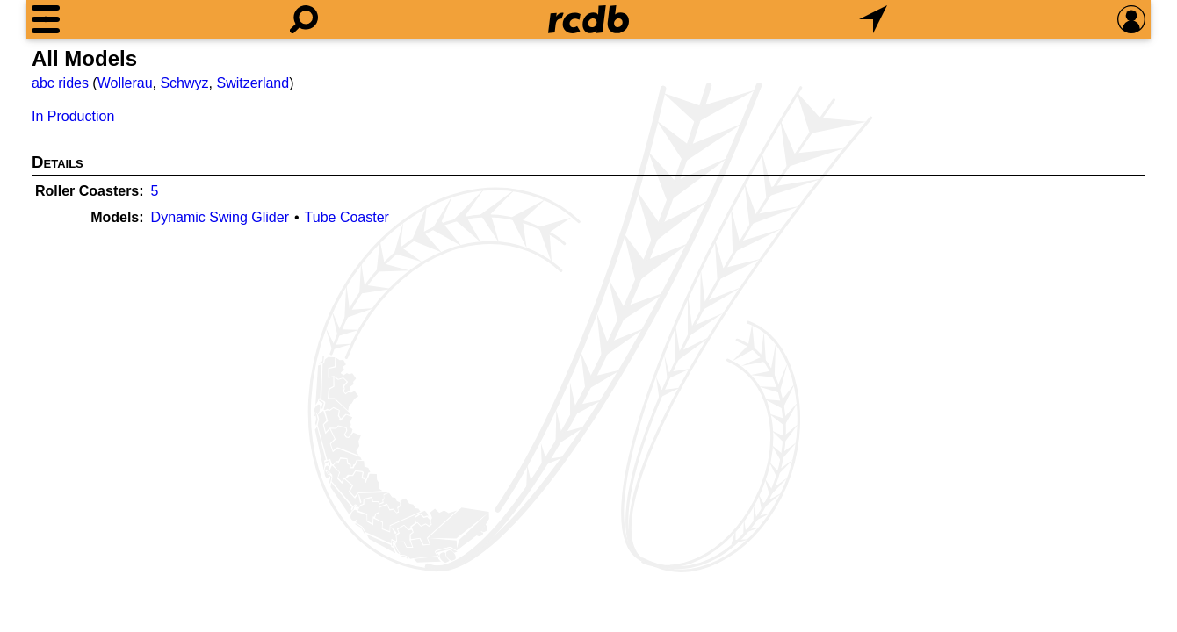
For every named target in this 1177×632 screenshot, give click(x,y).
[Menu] (46, 19)
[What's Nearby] (873, 19)
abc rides (60, 82)
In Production (73, 116)
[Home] (588, 19)
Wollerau (125, 82)
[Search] (304, 19)
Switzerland (252, 82)
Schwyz (184, 82)
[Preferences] (1131, 19)
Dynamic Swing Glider (220, 217)
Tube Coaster (347, 217)
